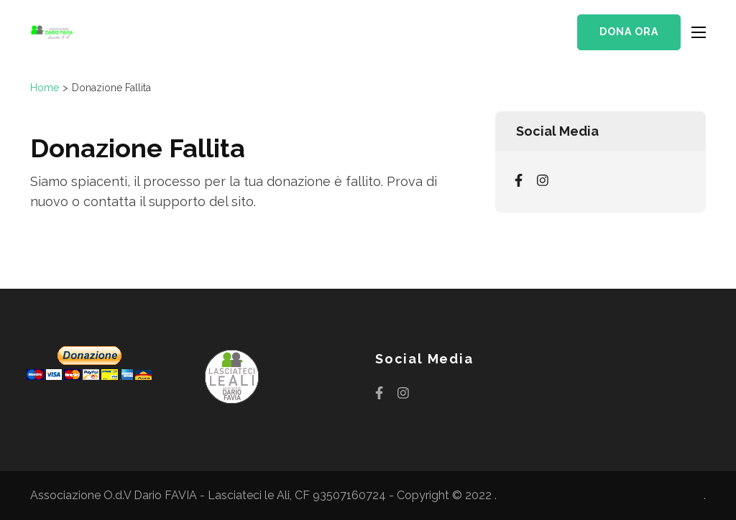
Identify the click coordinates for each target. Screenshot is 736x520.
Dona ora (628, 31)
